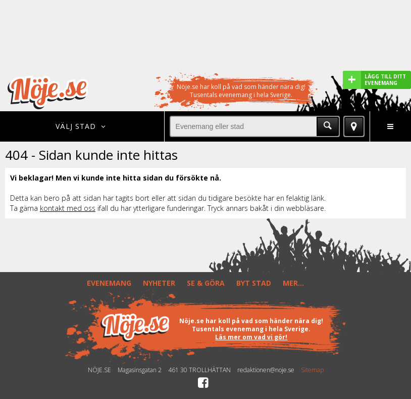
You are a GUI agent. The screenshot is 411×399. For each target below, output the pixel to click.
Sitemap (312, 370)
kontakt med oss (67, 208)
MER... (293, 283)
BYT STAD (253, 283)
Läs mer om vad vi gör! (251, 337)
